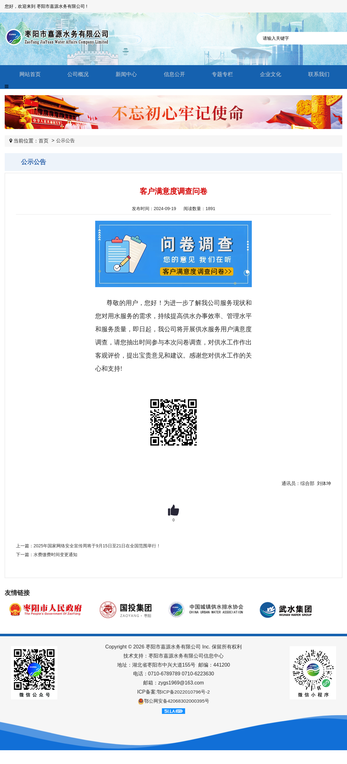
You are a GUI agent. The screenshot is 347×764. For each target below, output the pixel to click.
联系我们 (317, 74)
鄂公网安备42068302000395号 (173, 701)
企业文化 (269, 74)
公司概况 (76, 74)
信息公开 (172, 74)
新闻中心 (124, 74)
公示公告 (66, 140)
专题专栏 (221, 74)
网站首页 (28, 74)
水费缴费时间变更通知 (55, 554)
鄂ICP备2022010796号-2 (183, 691)
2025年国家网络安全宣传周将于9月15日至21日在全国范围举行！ (97, 545)
